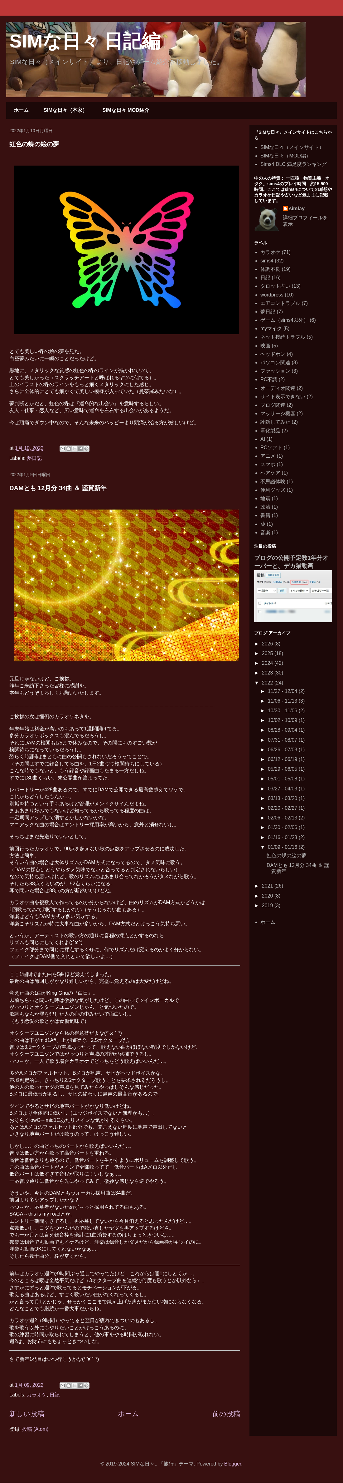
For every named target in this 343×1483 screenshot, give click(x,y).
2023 (268, 672)
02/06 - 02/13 (283, 817)
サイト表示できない (282, 396)
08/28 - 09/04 (283, 730)
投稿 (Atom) (35, 1429)
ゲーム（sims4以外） (284, 320)
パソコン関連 (275, 362)
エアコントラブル (280, 303)
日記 (55, 1394)
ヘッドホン (272, 354)
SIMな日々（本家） (65, 110)
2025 (268, 653)
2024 (268, 663)
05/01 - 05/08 (283, 778)
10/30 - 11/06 (283, 710)
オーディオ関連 (277, 388)
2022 (268, 682)
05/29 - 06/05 (283, 769)
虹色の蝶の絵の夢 (34, 144)
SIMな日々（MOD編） (285, 155)
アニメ (267, 456)
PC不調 (268, 379)
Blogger (232, 1463)
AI (262, 439)
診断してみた (275, 422)
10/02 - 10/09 (283, 720)
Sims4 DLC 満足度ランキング (293, 164)
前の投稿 (226, 1414)
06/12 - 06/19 (283, 759)
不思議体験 (272, 481)
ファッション (275, 371)
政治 (265, 507)
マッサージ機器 (277, 413)
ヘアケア (270, 472)
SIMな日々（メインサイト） (292, 147)
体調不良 (270, 269)
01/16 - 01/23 (283, 837)
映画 (265, 345)
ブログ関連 (272, 405)
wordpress (271, 294)
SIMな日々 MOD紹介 (125, 110)
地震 (265, 498)
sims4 (266, 260)
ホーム (21, 110)
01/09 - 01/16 (283, 847)
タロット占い (275, 286)
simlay (297, 208)
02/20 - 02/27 (283, 808)
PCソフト (271, 447)
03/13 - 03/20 (283, 798)
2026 (268, 643)
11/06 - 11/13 (283, 701)
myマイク (271, 328)
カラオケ (37, 1394)
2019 (268, 905)
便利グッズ (272, 490)
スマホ (267, 464)
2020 (268, 895)
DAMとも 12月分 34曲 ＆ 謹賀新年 (58, 488)
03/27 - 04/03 (283, 788)
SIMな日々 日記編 (84, 41)
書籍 (265, 515)
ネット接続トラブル (282, 337)
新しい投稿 (26, 1414)
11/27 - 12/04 (283, 691)
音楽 (265, 532)
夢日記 (34, 458)
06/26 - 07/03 (283, 749)
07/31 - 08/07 (283, 740)
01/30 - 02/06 (283, 827)
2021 (268, 885)
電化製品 (270, 430)
